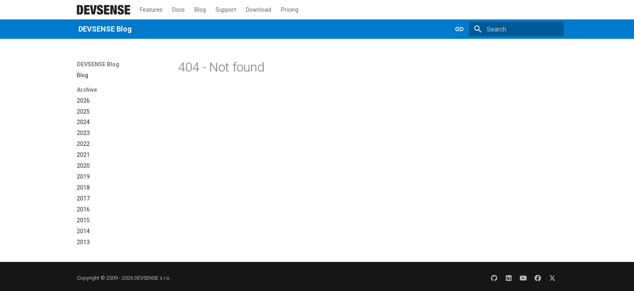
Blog (200, 9)
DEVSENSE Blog (98, 64)
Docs (178, 9)
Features (151, 9)
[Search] (516, 29)
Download (258, 9)
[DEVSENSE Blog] (103, 10)
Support (226, 9)
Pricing (289, 9)
